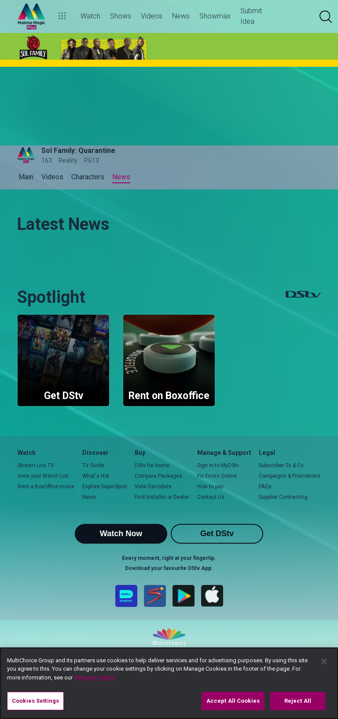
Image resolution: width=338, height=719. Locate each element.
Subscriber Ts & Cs (281, 465)
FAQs (265, 486)
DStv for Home (152, 465)
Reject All (297, 700)
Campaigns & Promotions (289, 476)
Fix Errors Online (217, 476)
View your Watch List (43, 476)
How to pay (210, 486)
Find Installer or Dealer (162, 497)
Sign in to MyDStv (218, 465)
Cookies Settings (35, 700)
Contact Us (210, 497)
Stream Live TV (36, 465)
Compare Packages (158, 476)
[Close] (324, 661)
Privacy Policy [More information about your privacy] (95, 677)
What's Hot (95, 476)
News (89, 497)
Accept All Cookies (233, 700)
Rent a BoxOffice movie (46, 486)
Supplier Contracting (283, 497)
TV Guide (93, 465)
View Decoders (153, 486)
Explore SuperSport (104, 486)
